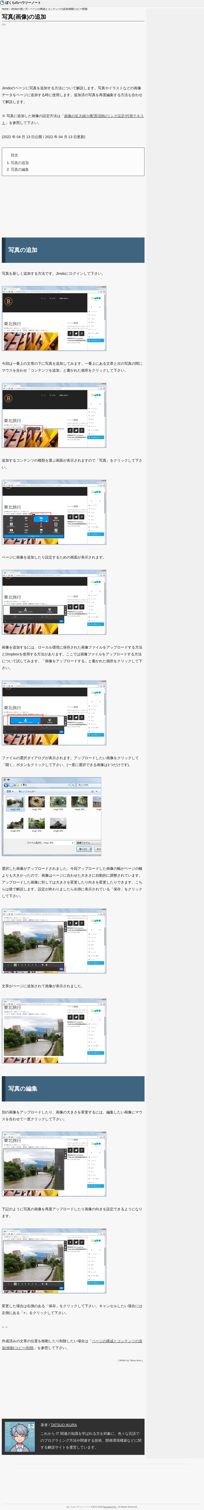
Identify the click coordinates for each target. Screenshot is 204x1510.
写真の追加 (20, 163)
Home (5, 8)
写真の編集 (20, 169)
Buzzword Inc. (110, 1507)
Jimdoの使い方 (19, 8)
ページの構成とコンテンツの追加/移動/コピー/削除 (59, 8)
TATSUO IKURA (64, 1425)
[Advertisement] (73, 52)
